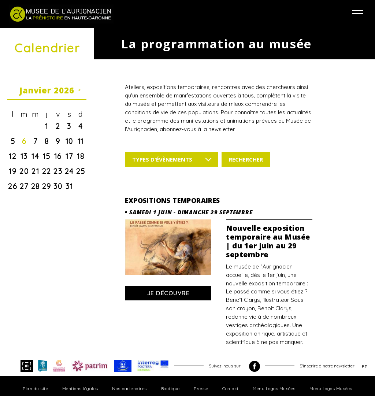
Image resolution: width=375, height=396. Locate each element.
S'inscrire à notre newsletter (327, 366)
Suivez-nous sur (234, 366)
